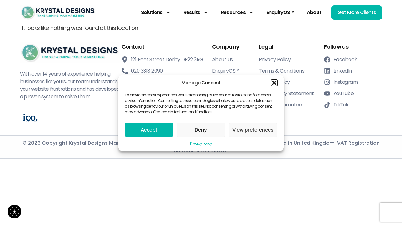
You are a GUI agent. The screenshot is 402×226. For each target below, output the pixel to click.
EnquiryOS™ (280, 12)
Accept (149, 129)
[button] (274, 83)
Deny (201, 129)
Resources (237, 12)
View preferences (253, 129)
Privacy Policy (201, 143)
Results (195, 12)
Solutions (156, 12)
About (314, 12)
